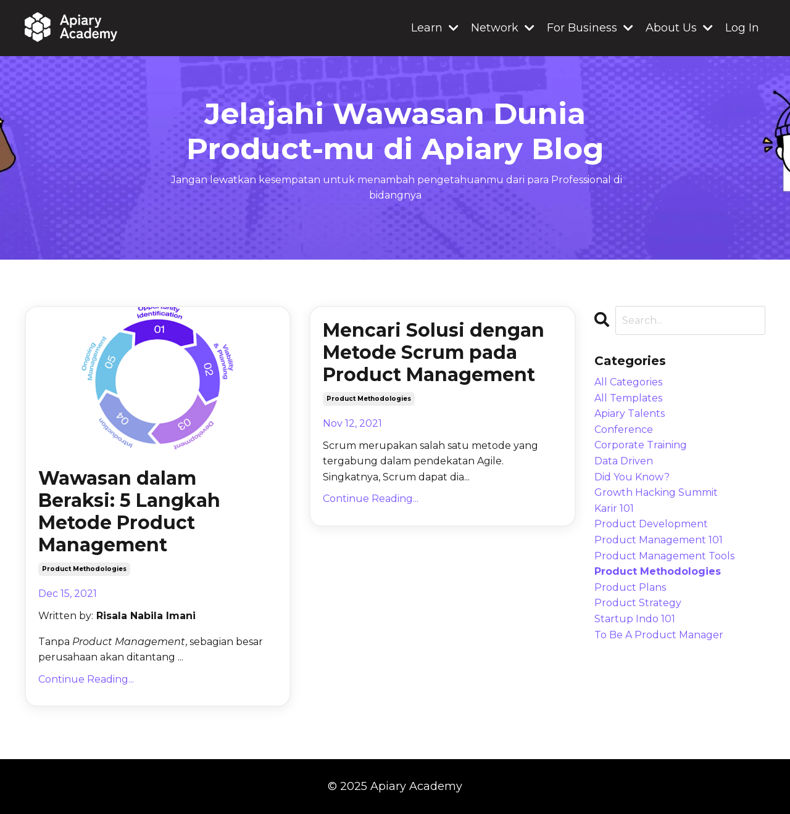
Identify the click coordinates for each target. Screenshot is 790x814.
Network (502, 28)
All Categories (628, 382)
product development (651, 524)
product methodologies (84, 569)
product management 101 (658, 540)
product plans (630, 587)
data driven (623, 461)
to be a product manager (658, 635)
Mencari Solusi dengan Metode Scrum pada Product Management (433, 352)
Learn (435, 28)
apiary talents (629, 413)
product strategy (637, 603)
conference (623, 429)
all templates (628, 398)
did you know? (632, 477)
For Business (590, 28)
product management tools (664, 556)
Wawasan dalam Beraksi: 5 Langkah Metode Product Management (129, 511)
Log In (742, 28)
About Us (679, 28)
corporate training (640, 445)
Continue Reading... (86, 679)
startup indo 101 (634, 619)
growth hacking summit (656, 492)
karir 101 (614, 508)
